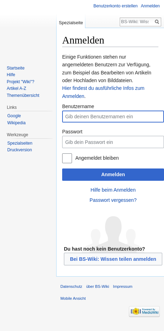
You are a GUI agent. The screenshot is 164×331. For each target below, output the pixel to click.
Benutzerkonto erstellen (115, 6)
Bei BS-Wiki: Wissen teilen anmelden (113, 259)
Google (14, 115)
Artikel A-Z (16, 88)
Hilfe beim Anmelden (113, 190)
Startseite (16, 68)
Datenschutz (71, 286)
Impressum (122, 286)
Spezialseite (71, 22)
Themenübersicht (23, 95)
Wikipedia (16, 122)
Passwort (72, 131)
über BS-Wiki (97, 286)
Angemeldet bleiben (97, 158)
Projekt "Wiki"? (20, 81)
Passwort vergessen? (113, 200)
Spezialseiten (19, 143)
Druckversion (19, 149)
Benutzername (78, 106)
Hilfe (11, 74)
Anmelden (113, 174)
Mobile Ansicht (73, 298)
